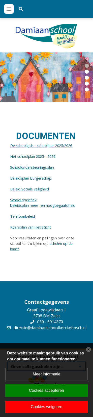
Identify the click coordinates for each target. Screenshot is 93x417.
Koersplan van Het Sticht (30, 227)
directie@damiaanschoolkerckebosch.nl (50, 327)
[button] (87, 65)
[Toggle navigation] (9, 9)
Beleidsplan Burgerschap (30, 178)
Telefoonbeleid (22, 216)
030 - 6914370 (50, 321)
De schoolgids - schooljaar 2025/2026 (41, 145)
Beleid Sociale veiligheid (29, 188)
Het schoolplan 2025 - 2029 (32, 156)
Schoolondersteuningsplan (32, 167)
